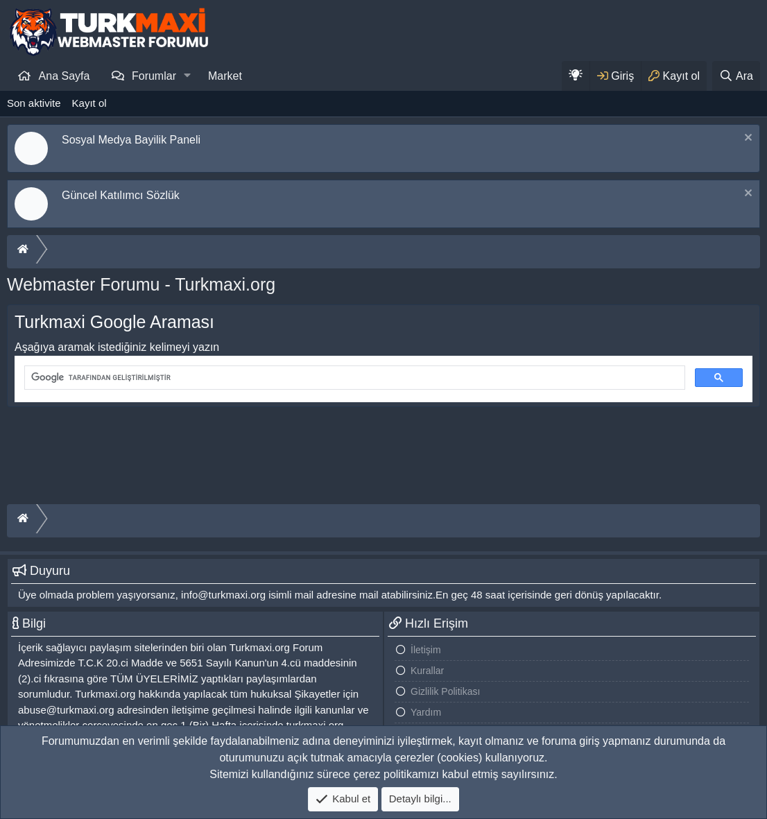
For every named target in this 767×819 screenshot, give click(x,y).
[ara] (353, 378)
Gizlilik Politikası (445, 691)
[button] (188, 75)
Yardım (426, 712)
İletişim (426, 649)
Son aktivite (34, 103)
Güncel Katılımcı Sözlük (121, 195)
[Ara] (736, 76)
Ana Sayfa (64, 76)
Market (225, 76)
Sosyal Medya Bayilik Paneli (131, 140)
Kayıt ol (89, 103)
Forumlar (154, 76)
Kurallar (427, 670)
